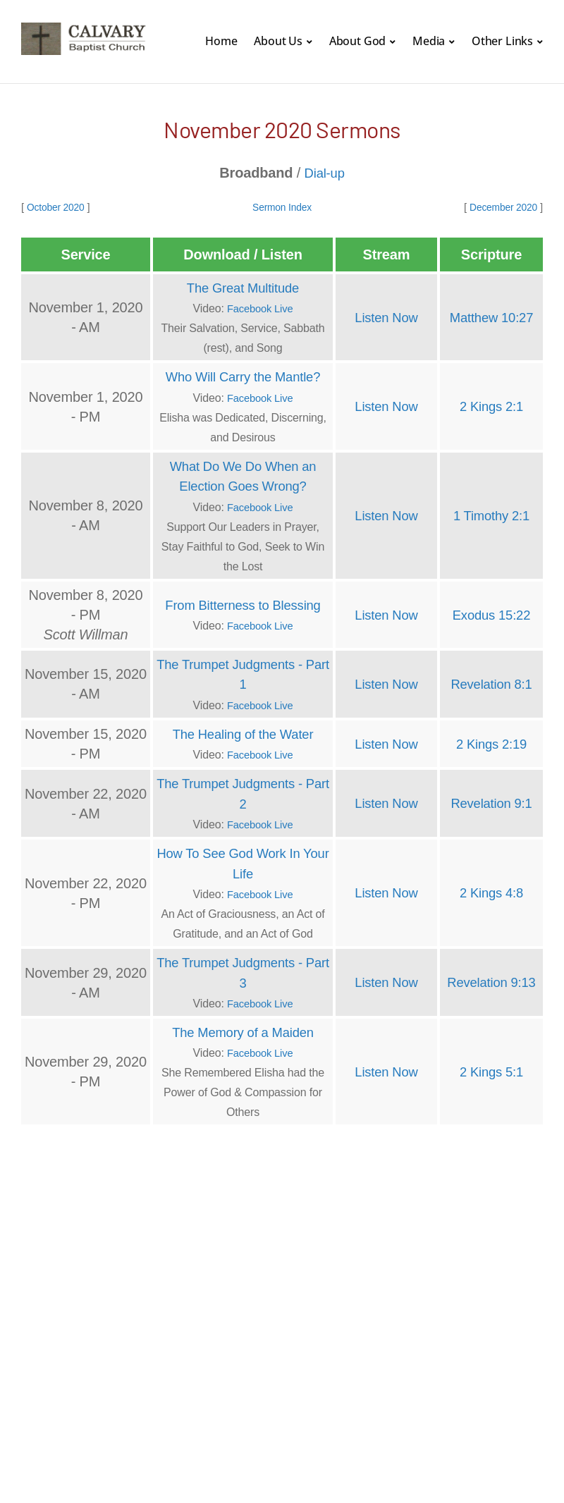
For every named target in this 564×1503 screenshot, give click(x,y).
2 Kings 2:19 (491, 741)
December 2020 (500, 207)
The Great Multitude (243, 287)
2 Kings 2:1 (491, 405)
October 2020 (58, 207)
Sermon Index (282, 207)
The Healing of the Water (243, 731)
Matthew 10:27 (491, 316)
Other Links (502, 41)
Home (221, 41)
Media (428, 41)
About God (357, 41)
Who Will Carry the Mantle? (243, 376)
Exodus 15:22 (491, 612)
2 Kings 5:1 (491, 1066)
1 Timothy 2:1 (491, 514)
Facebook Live (260, 308)
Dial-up (324, 172)
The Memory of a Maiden (243, 1027)
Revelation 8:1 (491, 681)
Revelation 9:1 (491, 800)
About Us (278, 41)
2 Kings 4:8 (491, 889)
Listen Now (386, 316)
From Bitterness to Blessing (242, 603)
